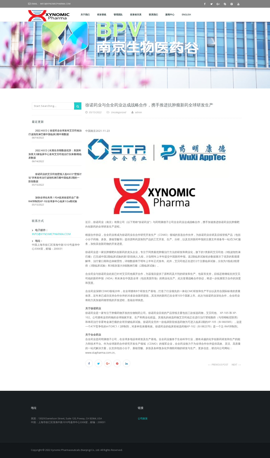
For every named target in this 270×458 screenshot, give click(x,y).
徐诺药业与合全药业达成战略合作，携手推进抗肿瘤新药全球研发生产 (149, 105)
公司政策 (143, 418)
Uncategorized (118, 112)
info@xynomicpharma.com (55, 3)
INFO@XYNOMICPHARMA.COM (51, 234)
